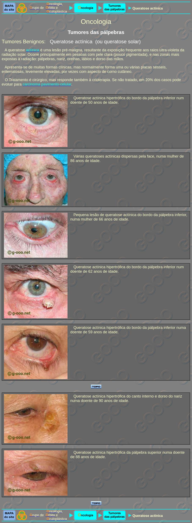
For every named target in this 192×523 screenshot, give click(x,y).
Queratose (141, 8)
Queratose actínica (71, 41)
